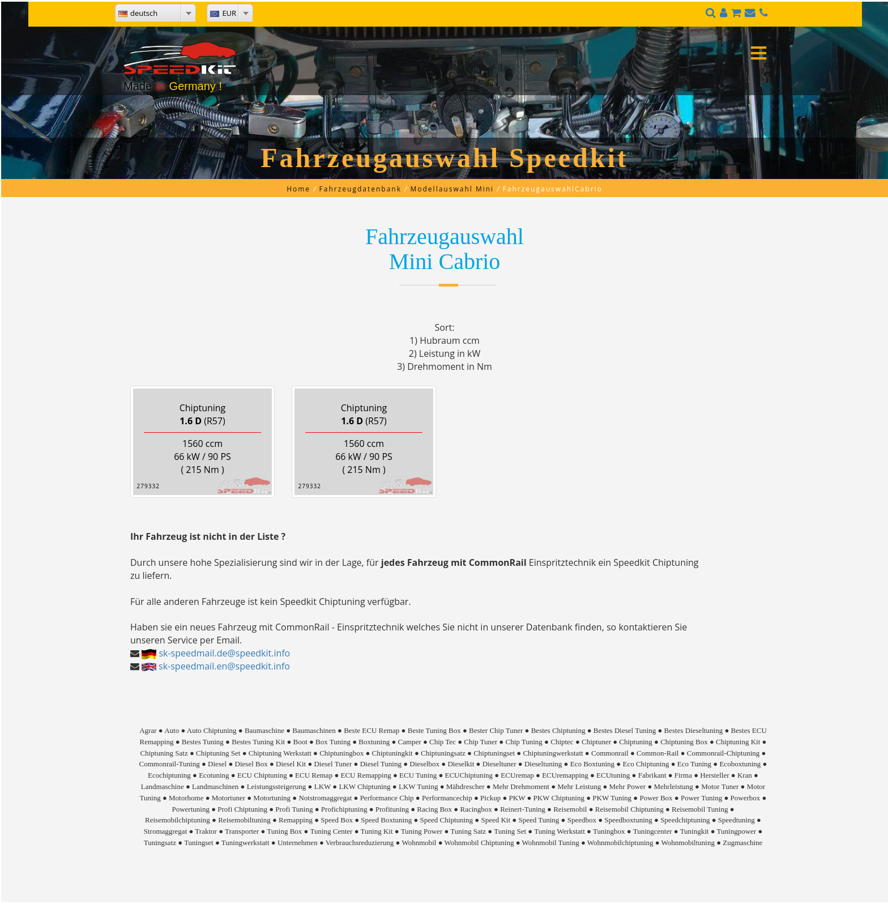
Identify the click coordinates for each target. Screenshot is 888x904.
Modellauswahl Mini (452, 189)
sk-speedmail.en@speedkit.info (224, 666)
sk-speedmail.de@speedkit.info (224, 653)
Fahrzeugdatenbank (360, 189)
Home (298, 189)
